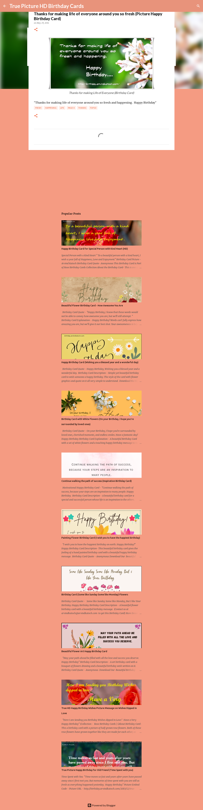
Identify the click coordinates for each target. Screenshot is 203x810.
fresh (38, 108)
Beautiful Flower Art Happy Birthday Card (84, 651)
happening (50, 108)
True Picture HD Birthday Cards (46, 6)
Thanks (82, 108)
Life (62, 108)
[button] (36, 29)
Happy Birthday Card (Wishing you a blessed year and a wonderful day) (99, 362)
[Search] (198, 6)
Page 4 (71, 108)
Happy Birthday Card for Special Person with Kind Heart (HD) (94, 248)
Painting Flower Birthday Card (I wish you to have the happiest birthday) (100, 537)
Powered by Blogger (101, 805)
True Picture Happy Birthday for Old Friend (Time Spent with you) (97, 770)
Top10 (93, 108)
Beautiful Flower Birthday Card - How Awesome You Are (92, 305)
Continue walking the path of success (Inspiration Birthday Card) (96, 481)
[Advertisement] (101, 178)
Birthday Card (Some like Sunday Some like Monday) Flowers (94, 594)
